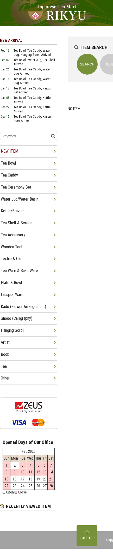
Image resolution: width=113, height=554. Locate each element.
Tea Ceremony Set (16, 187)
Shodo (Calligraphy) (16, 318)
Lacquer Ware (12, 294)
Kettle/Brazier (12, 210)
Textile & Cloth (12, 258)
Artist (5, 342)
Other (5, 378)
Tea (4, 366)
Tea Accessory (13, 234)
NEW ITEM (9, 151)
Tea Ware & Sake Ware (19, 270)
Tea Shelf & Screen (16, 222)
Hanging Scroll (12, 330)
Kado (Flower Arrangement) (23, 306)
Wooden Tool (11, 246)
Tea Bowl (8, 163)
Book (5, 354)
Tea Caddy (9, 175)
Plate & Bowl (11, 282)
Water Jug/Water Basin (19, 199)
